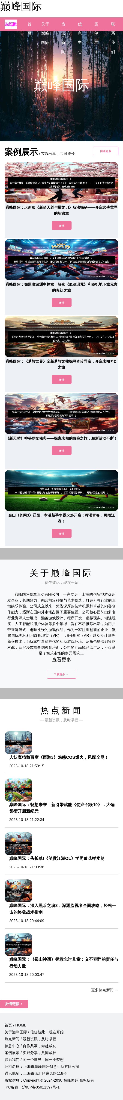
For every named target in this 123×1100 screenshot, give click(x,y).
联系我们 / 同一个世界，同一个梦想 (34, 1060)
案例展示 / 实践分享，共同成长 (30, 1053)
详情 (61, 225)
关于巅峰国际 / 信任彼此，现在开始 (34, 1032)
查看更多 (61, 659)
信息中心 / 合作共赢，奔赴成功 (30, 1046)
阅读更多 (105, 151)
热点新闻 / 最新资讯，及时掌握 (30, 1039)
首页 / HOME (16, 1025)
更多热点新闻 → (104, 990)
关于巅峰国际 (45, 33)
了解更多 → (61, 674)
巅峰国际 (21, 6)
